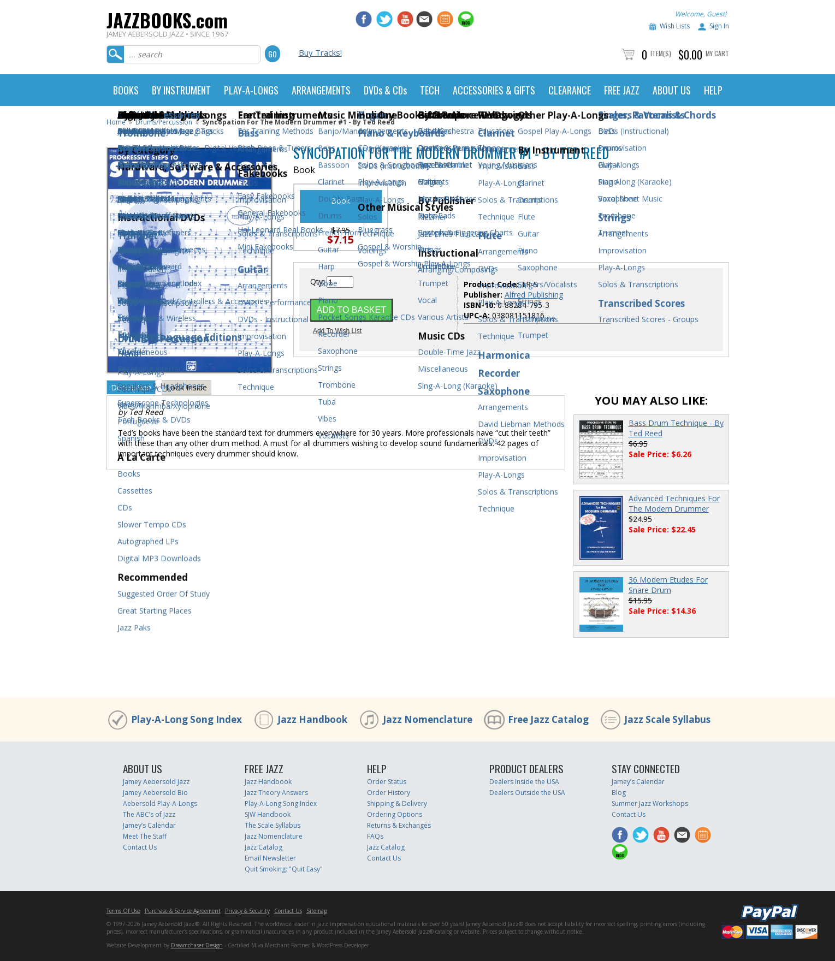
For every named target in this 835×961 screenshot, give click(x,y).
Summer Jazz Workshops (650, 803)
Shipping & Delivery (397, 803)
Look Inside (186, 387)
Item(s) (660, 53)
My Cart (717, 53)
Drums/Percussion (163, 122)
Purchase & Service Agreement (183, 911)
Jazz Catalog (263, 847)
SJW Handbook (268, 814)
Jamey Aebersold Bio (155, 792)
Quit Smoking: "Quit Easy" (284, 869)
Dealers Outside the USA (527, 792)
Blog (619, 792)
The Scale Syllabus (272, 825)
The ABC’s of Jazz (149, 814)
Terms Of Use (123, 911)
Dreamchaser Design (197, 945)
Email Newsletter (270, 858)
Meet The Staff (145, 836)
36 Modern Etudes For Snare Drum (668, 584)
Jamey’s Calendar (149, 825)
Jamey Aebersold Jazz (156, 781)
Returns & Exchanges (399, 825)
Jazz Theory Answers (276, 792)
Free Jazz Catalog (548, 719)
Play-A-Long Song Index (186, 719)
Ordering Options (394, 814)
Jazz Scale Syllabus (667, 719)
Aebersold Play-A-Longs (160, 803)
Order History (388, 792)
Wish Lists (675, 26)
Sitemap (316, 911)
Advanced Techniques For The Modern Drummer (674, 503)
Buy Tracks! (320, 52)
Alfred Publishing (534, 294)
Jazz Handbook (312, 719)
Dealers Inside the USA (524, 781)
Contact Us (140, 847)
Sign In (719, 26)
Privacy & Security (247, 911)
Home (116, 122)
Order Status (386, 781)
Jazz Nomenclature (427, 719)
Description (131, 387)
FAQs (375, 836)
